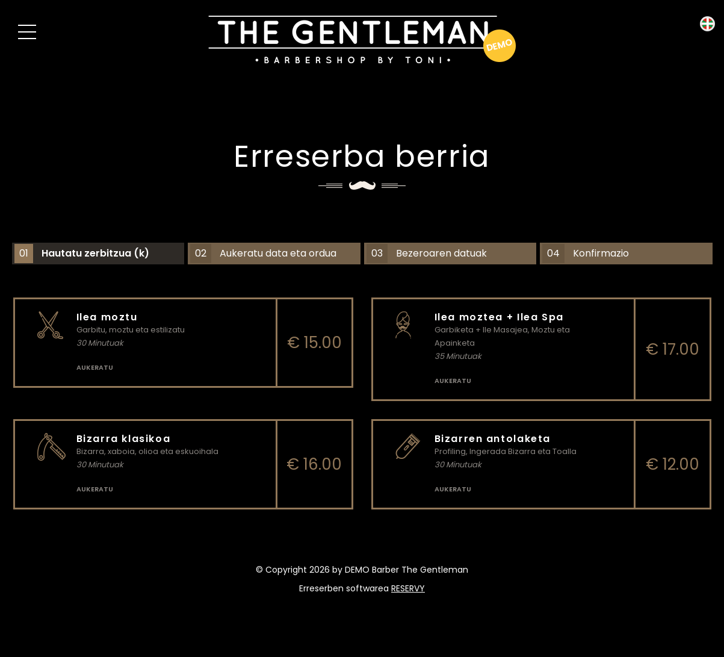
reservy (408, 588)
